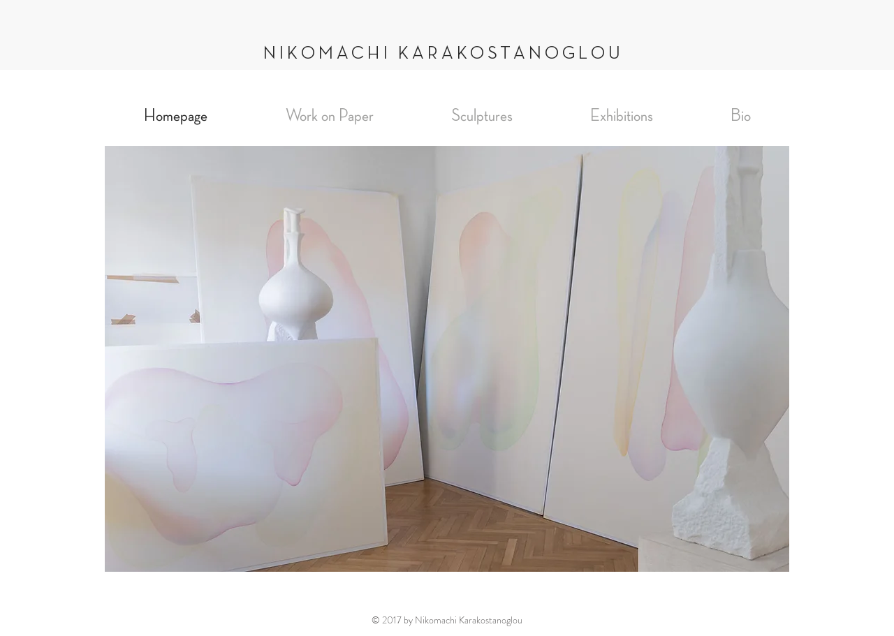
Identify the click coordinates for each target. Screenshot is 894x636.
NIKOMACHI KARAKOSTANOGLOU (443, 54)
